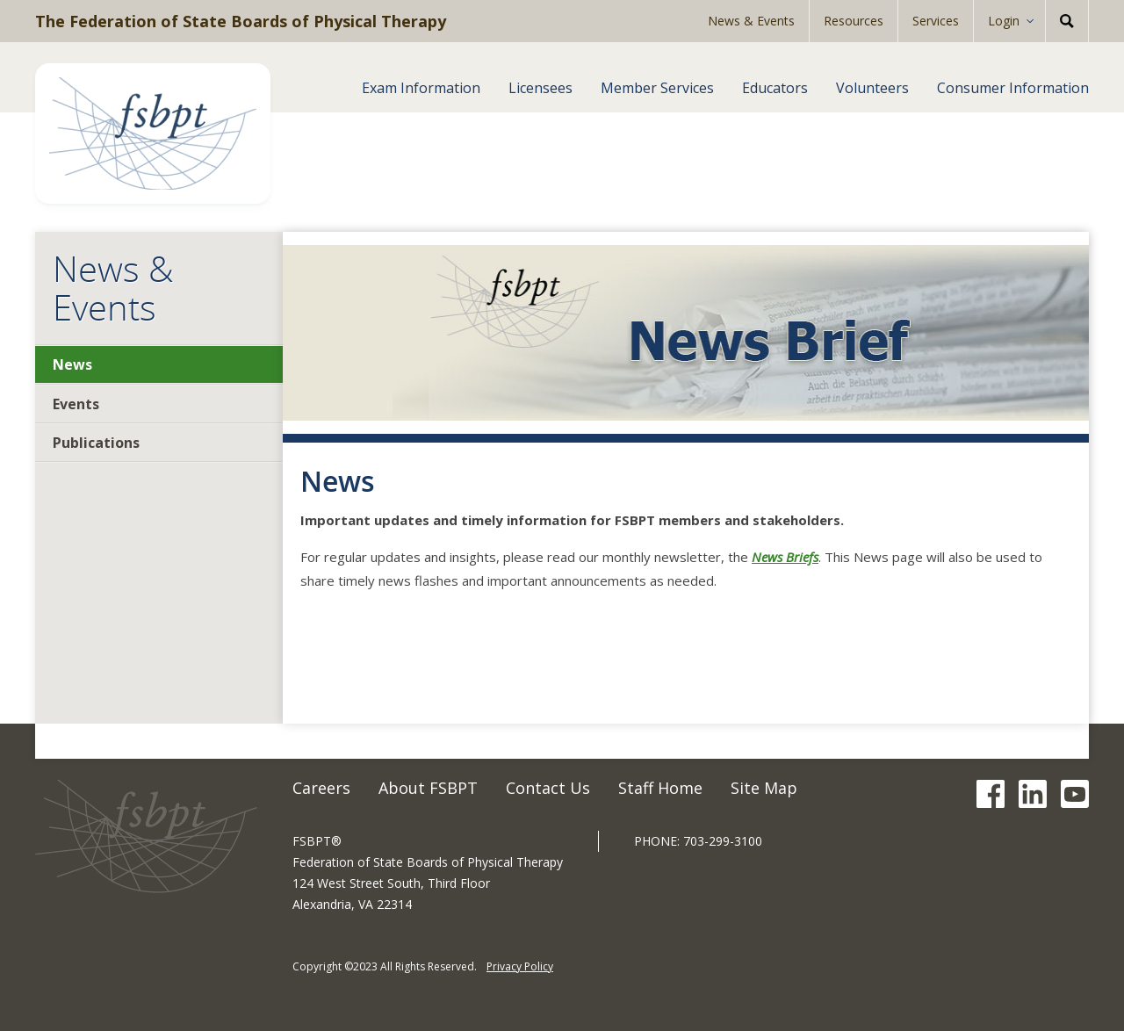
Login (1004, 20)
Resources (853, 20)
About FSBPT (428, 788)
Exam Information (421, 87)
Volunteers (872, 87)
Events (76, 404)
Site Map (764, 788)
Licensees (540, 87)
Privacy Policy (519, 966)
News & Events (751, 20)
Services (935, 20)
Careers (321, 788)
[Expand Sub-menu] (1036, 21)
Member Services (657, 87)
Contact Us (548, 788)
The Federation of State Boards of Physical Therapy (240, 21)
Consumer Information (1013, 87)
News (72, 364)
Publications (96, 442)
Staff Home (660, 788)
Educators (775, 87)
